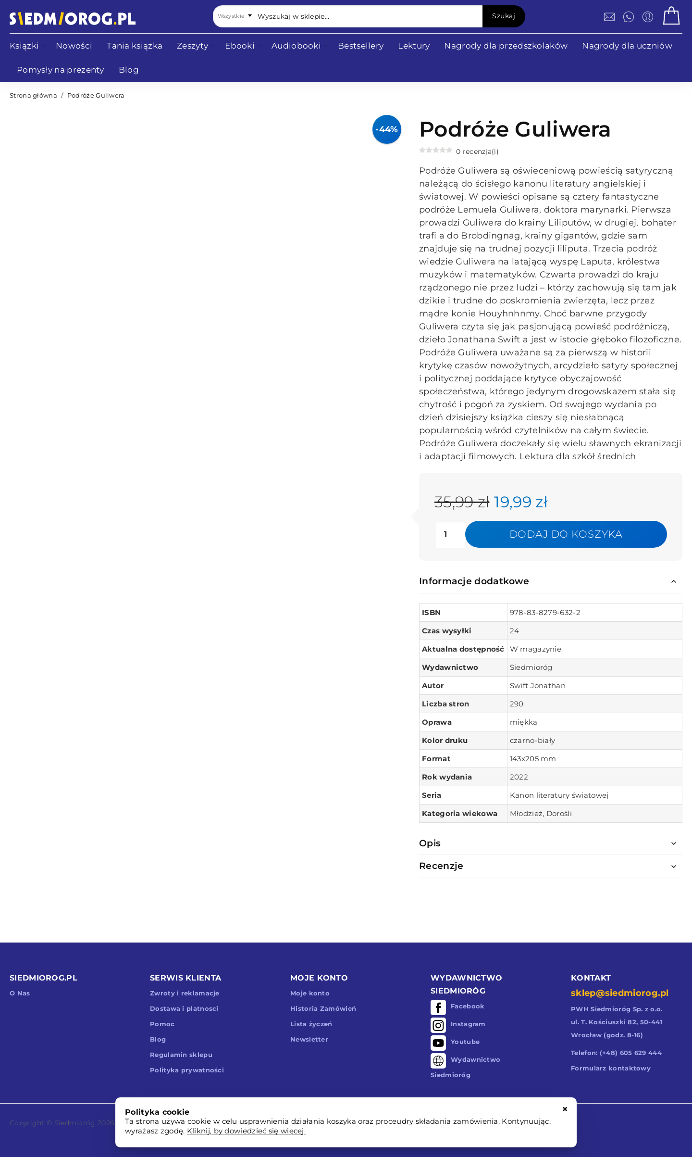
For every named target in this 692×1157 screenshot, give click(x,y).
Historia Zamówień (323, 1008)
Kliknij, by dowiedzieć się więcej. (246, 1130)
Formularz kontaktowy (611, 1068)
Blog (158, 1039)
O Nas (20, 993)
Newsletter (309, 1039)
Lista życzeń (311, 1024)
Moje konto (310, 993)
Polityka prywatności (187, 1070)
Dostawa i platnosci (184, 1008)
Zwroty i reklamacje (185, 993)
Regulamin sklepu (181, 1054)
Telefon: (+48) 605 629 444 (616, 1052)
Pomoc (162, 1024)
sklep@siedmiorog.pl (620, 993)
